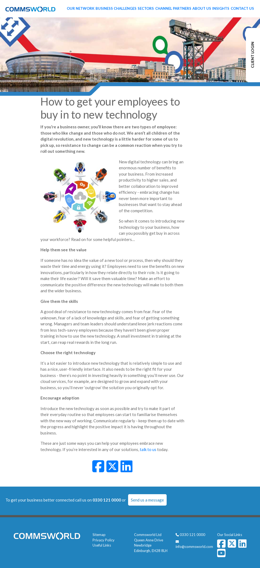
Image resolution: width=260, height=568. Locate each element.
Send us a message (147, 499)
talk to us (148, 449)
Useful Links (102, 545)
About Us (201, 8)
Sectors (146, 8)
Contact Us (242, 8)
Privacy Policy (104, 540)
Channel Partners (173, 8)
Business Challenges (116, 8)
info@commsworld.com (194, 546)
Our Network (80, 8)
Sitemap (99, 534)
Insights (220, 8)
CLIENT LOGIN (252, 55)
